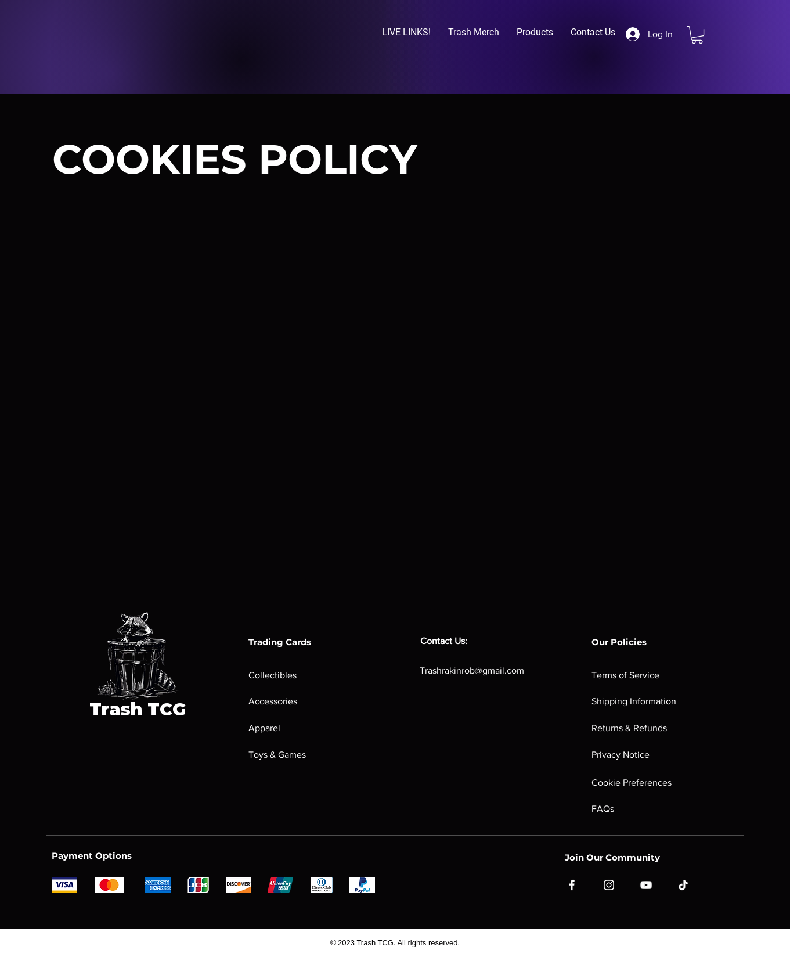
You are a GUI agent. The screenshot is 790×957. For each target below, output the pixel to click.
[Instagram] (609, 885)
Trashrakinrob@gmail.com (472, 670)
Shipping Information (633, 701)
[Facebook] (572, 885)
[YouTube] (646, 885)
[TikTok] (683, 885)
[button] (406, 32)
